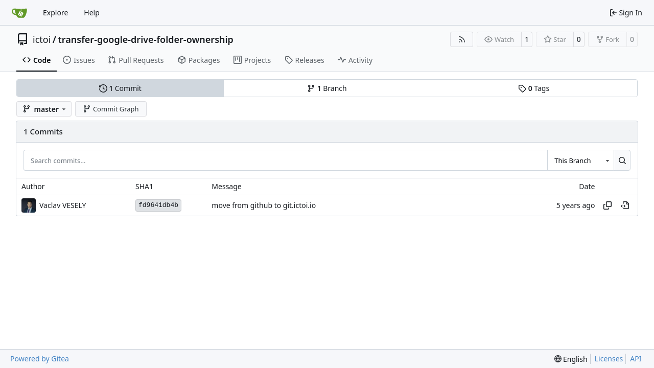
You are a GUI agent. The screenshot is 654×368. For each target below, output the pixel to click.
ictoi (42, 39)
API (635, 358)
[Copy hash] (607, 205)
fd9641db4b (158, 205)
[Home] (19, 13)
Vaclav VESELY (62, 205)
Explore (55, 12)
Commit (120, 88)
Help (92, 12)
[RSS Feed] (462, 39)
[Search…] (622, 160)
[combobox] (580, 160)
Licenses (609, 358)
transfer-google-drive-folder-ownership (145, 39)
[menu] (571, 359)
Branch (327, 88)
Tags (533, 88)
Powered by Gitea (39, 358)
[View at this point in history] (625, 205)
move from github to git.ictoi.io (264, 205)
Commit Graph (110, 108)
